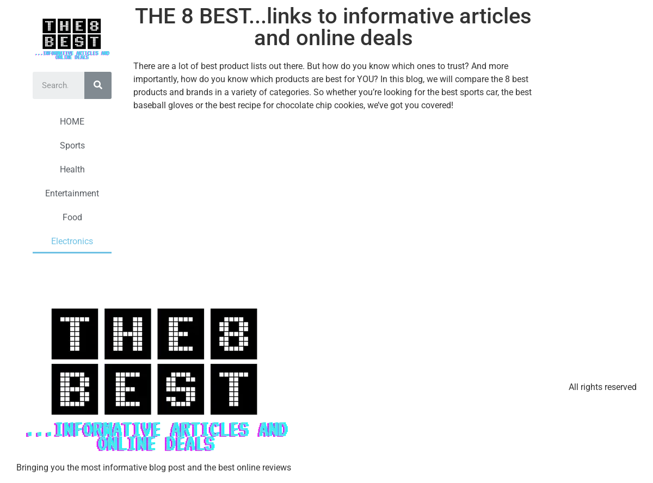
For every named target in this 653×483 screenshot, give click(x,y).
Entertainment (72, 193)
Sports (72, 145)
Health (72, 169)
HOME (72, 121)
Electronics (72, 241)
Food (72, 217)
